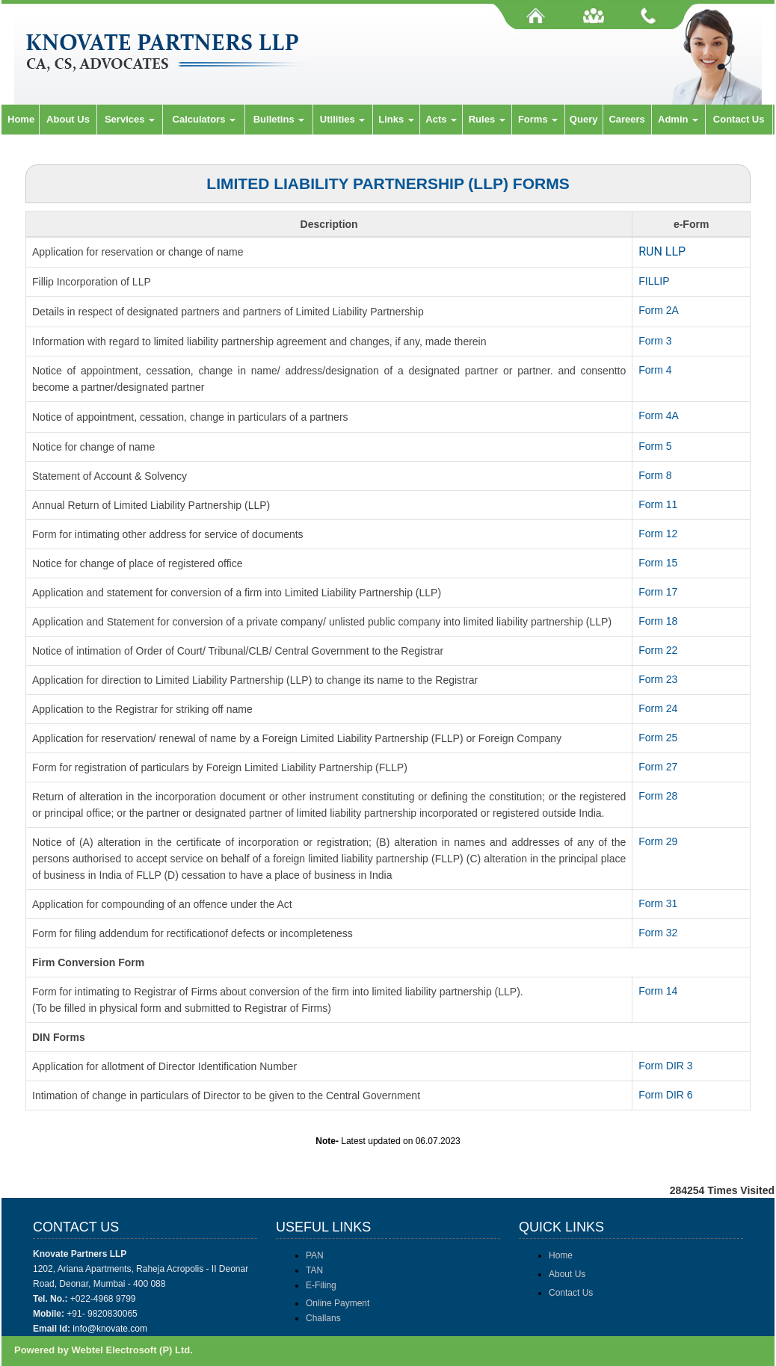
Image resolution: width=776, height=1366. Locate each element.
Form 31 (657, 903)
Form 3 (654, 341)
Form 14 (657, 991)
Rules (487, 119)
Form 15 (657, 563)
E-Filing (321, 1285)
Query (584, 119)
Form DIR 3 (665, 1066)
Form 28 (657, 796)
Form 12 (657, 534)
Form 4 (654, 370)
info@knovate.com (110, 1328)
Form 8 (654, 475)
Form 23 (657, 679)
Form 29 (657, 841)
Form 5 (654, 446)
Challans (323, 1318)
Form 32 (657, 933)
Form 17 (657, 592)
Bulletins (279, 119)
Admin (678, 119)
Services (130, 119)
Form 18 (657, 621)
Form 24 (657, 708)
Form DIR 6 (665, 1095)
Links (396, 119)
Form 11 (657, 504)
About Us (68, 119)
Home (20, 119)
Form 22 (657, 650)
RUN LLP (662, 251)
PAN (315, 1255)
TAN (314, 1270)
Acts (441, 119)
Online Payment (337, 1303)
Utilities (343, 119)
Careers (626, 119)
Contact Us (739, 119)
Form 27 (657, 767)
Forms (538, 119)
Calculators (204, 119)
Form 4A (658, 415)
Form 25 (657, 738)
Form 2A (658, 310)
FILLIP (653, 281)
